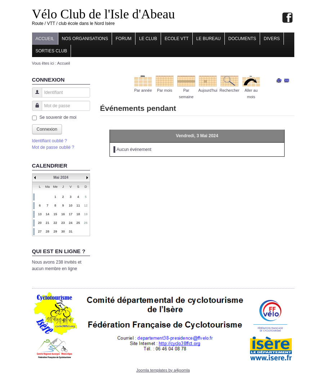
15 (55, 214)
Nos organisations (85, 38)
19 (86, 214)
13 (39, 214)
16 (63, 214)
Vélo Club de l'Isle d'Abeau (103, 14)
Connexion (47, 129)
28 (47, 231)
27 (39, 231)
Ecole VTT (177, 38)
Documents (242, 38)
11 (78, 205)
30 (63, 231)
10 (70, 205)
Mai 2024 (60, 177)
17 (70, 214)
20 (39, 223)
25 (78, 223)
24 (70, 223)
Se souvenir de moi (58, 117)
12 (86, 205)
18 (78, 214)
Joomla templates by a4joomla (163, 370)
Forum (123, 38)
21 (47, 223)
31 (70, 231)
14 (47, 214)
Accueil (45, 38)
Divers (272, 38)
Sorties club (51, 50)
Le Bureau (208, 38)
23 (63, 223)
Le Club (148, 38)
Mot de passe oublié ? (53, 147)
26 (86, 223)
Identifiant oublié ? (49, 140)
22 (55, 223)
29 (55, 231)
